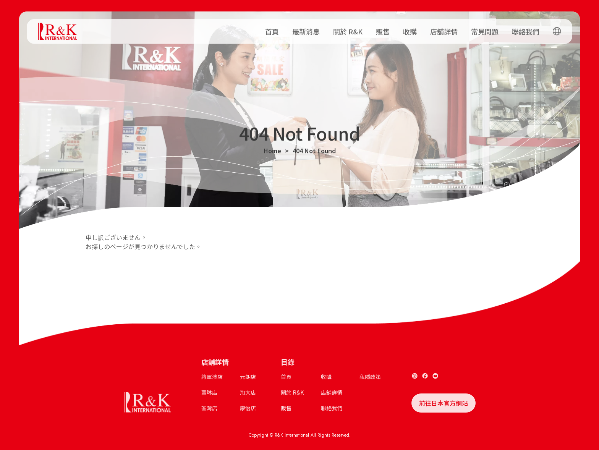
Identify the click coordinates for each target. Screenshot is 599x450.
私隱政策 (370, 376)
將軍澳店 (212, 376)
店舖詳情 (444, 29)
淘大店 (248, 392)
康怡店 (248, 408)
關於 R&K (348, 29)
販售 (383, 29)
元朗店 (248, 376)
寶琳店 (209, 392)
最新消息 (306, 29)
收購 (410, 29)
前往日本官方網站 (443, 403)
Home (272, 152)
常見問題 (485, 29)
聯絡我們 (525, 29)
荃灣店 (209, 408)
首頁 (272, 29)
